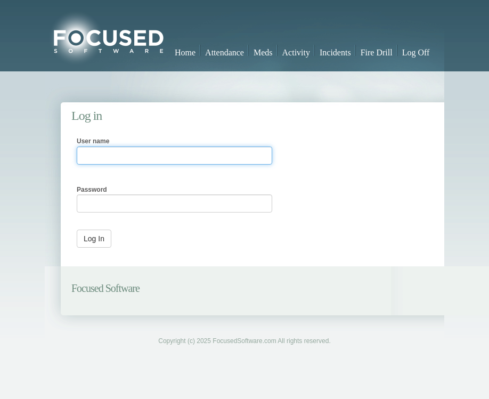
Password (92, 189)
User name (93, 141)
